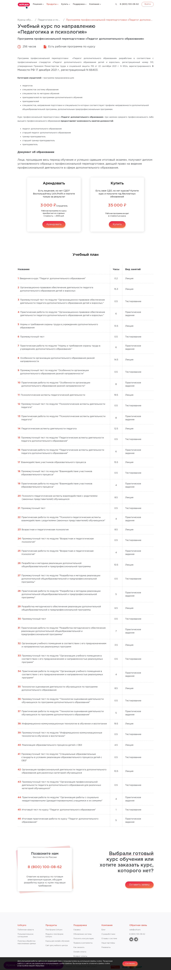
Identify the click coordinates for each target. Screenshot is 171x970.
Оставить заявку (139, 885)
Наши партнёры (108, 943)
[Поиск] (116, 4)
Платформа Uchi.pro (53, 929)
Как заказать (78, 947)
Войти (148, 4)
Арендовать (53, 224)
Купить (117, 224)
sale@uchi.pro (135, 929)
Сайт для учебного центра (56, 945)
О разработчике (108, 934)
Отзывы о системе (109, 938)
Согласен (130, 963)
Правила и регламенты (82, 943)
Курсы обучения (28, 20)
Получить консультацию (83, 938)
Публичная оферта (26, 929)
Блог (103, 929)
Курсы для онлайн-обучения (57, 941)
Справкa (76, 929)
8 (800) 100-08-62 (129, 4)
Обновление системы (82, 934)
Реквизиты (105, 947)
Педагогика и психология (54, 20)
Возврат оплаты (80, 956)
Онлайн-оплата (79, 952)
